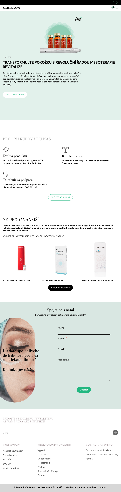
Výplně (60, 236)
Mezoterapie (22, 236)
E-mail (61, 349)
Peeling (34, 236)
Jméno (62, 327)
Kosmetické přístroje (48, 471)
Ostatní (41, 475)
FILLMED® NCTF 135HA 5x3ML (16, 280)
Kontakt (89, 458)
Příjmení (62, 338)
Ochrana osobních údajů (98, 450)
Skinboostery (47, 236)
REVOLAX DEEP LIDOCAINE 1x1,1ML (98, 280)
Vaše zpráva (64, 359)
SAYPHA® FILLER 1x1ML (52, 280)
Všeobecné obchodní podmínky (102, 454)
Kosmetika (8, 236)
